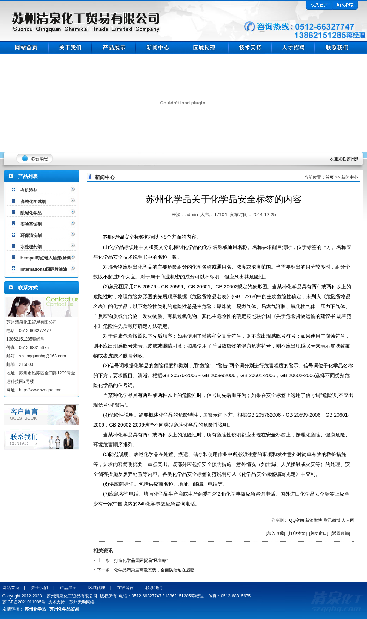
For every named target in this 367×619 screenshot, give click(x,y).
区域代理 (96, 587)
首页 (329, 177)
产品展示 (68, 587)
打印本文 (297, 533)
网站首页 (10, 587)
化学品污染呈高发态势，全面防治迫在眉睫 (154, 570)
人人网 (348, 520)
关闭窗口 (318, 533)
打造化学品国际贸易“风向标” (141, 560)
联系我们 (153, 587)
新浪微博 (313, 520)
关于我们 (39, 587)
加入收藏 (275, 533)
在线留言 (125, 587)
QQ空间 (296, 520)
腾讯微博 (332, 520)
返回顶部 (340, 533)
